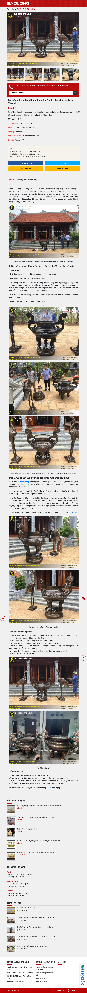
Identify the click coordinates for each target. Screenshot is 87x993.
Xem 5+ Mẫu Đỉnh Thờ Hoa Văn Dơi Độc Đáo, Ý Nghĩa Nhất (36, 917)
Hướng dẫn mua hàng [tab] (27, 179)
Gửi (75, 93)
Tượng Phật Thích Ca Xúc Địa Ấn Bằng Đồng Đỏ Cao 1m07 (36, 817)
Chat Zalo (82, 973)
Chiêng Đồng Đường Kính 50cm (27, 829)
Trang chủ (10, 9)
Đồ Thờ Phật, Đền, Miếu (26, 9)
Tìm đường (82, 967)
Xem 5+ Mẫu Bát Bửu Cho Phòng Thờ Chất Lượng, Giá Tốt (36, 937)
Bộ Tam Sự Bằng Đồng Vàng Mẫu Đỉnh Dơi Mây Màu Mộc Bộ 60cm (39, 806)
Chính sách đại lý (43, 978)
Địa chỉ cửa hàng (42, 981)
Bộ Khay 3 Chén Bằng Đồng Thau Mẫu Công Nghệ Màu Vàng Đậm (38, 841)
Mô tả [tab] (11, 179)
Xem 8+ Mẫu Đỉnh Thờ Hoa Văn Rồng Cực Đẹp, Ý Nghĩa (35, 927)
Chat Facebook (26, 163)
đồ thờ (49, 788)
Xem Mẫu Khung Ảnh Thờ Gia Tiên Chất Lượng (32, 946)
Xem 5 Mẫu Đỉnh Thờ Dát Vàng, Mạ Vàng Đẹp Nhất (33, 908)
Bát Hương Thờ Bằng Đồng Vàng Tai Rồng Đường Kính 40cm (37, 852)
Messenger (82, 979)
